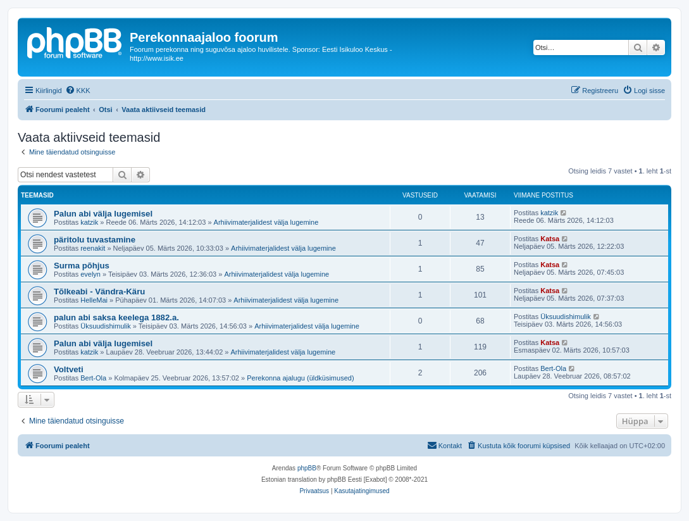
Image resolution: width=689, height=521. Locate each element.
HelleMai (94, 300)
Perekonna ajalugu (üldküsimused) (300, 378)
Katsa (549, 238)
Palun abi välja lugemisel (103, 213)
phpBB (306, 468)
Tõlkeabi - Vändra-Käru (99, 291)
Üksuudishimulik (105, 326)
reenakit (92, 248)
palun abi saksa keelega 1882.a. (116, 317)
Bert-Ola (93, 378)
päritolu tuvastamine (94, 239)
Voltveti (69, 369)
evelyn (90, 274)
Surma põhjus (81, 265)
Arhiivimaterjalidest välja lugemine (266, 222)
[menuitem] (77, 90)
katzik (89, 222)
